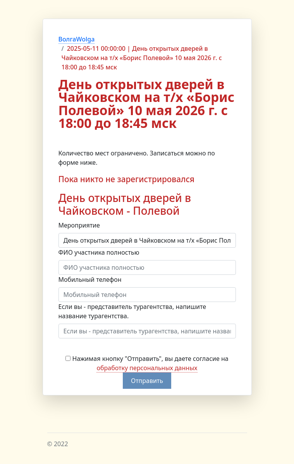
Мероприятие (79, 225)
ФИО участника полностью (98, 252)
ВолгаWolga (76, 39)
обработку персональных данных (146, 368)
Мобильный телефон (90, 279)
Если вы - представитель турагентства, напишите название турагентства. (132, 311)
